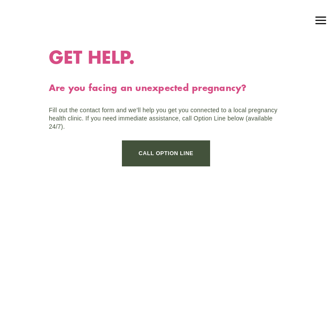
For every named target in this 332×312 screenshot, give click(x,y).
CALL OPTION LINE (166, 153)
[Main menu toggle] (321, 20)
